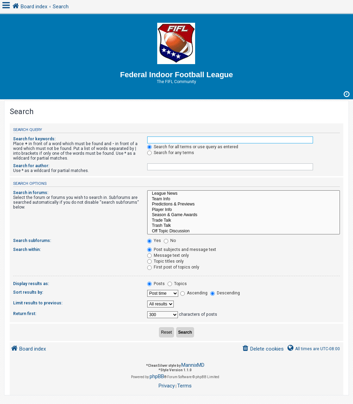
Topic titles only (165, 261)
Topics (177, 283)
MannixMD (192, 365)
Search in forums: (30, 192)
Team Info (243, 199)
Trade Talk (243, 220)
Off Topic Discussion (243, 231)
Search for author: (31, 165)
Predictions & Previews (243, 204)
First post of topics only (173, 267)
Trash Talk (243, 226)
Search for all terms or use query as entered (192, 146)
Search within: (27, 249)
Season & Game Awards (243, 215)
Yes (154, 240)
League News (243, 193)
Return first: (24, 313)
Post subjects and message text (181, 249)
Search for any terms (170, 152)
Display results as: (31, 283)
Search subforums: (32, 240)
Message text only (168, 255)
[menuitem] (263, 349)
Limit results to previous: (37, 303)
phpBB (157, 376)
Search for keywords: (34, 139)
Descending (225, 293)
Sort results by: (28, 292)
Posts (156, 283)
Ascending (194, 293)
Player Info (243, 210)
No (170, 240)
